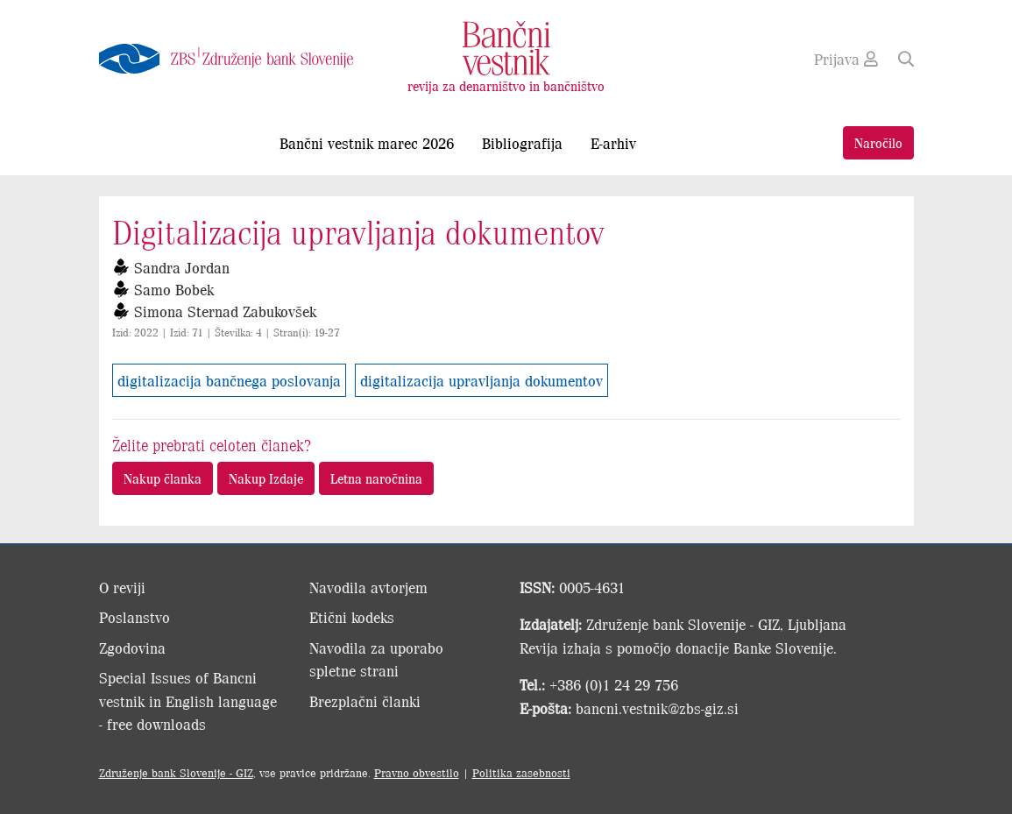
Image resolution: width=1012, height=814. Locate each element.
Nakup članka (163, 478)
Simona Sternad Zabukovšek (225, 311)
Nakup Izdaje (266, 478)
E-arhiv (613, 142)
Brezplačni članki (365, 701)
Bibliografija (522, 142)
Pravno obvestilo (416, 772)
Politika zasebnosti (521, 772)
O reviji (122, 587)
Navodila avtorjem (368, 587)
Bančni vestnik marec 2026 (367, 142)
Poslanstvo (134, 616)
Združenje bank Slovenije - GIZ (176, 772)
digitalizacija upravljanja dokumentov (481, 380)
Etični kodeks (351, 616)
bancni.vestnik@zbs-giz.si (657, 708)
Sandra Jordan (182, 267)
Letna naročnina (376, 478)
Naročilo (878, 142)
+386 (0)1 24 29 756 (613, 684)
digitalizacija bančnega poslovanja (229, 380)
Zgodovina (132, 647)
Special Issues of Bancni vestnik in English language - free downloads (188, 700)
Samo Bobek (174, 289)
